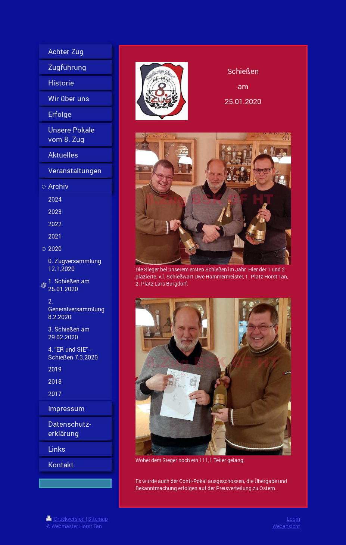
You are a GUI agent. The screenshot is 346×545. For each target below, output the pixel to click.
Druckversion (66, 518)
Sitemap (98, 518)
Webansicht (286, 526)
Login (293, 518)
